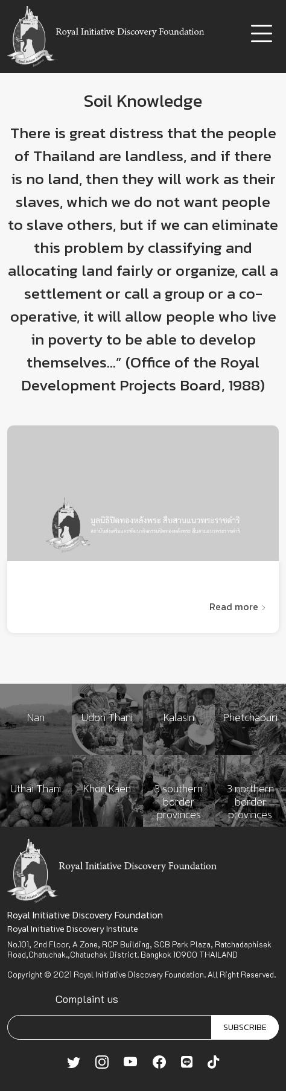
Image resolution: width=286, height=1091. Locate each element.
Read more (238, 606)
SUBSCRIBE (245, 1027)
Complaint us (87, 998)
